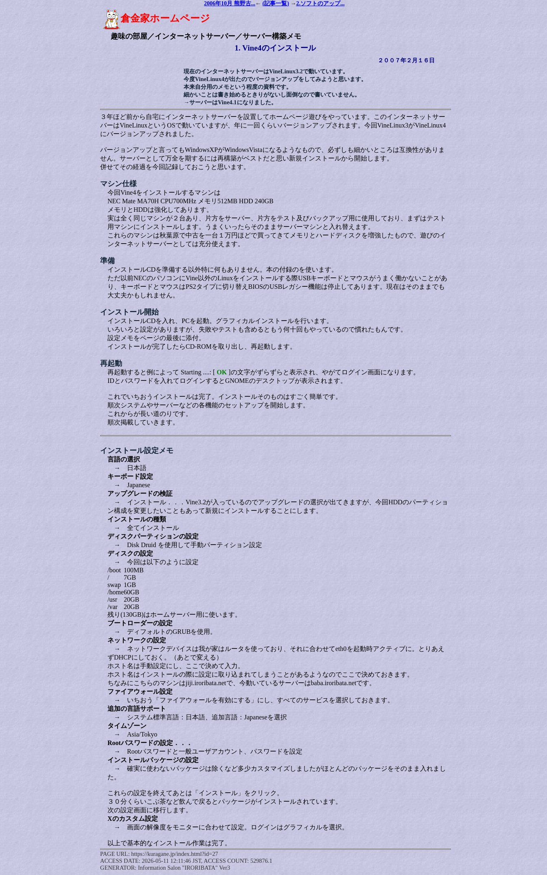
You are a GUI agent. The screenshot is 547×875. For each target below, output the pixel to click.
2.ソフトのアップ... (320, 3)
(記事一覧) (276, 3)
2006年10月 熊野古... (229, 3)
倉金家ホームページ (156, 18)
